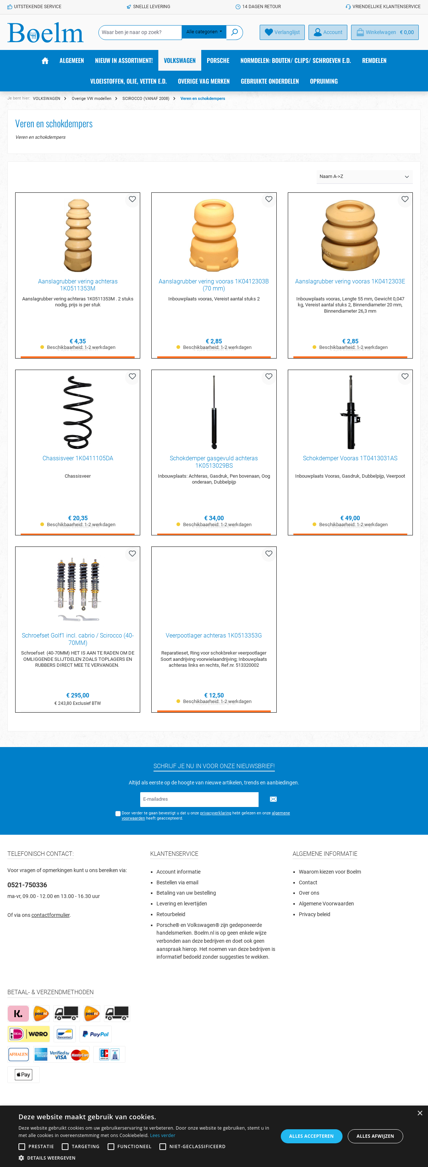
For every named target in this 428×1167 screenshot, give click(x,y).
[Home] (45, 60)
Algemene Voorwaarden (326, 904)
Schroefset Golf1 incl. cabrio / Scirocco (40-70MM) (78, 639)
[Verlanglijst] (282, 32)
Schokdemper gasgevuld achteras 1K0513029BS (214, 462)
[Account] (328, 32)
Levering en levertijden (181, 904)
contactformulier (50, 915)
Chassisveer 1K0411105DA (78, 458)
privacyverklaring (215, 813)
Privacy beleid (314, 914)
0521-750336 (27, 885)
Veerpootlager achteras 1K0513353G (214, 635)
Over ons (309, 893)
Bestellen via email (177, 883)
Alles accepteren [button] (311, 1136)
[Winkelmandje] (385, 32)
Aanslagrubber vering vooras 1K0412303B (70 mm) (214, 285)
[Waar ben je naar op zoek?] (140, 32)
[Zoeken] (234, 32)
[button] (144, 1157)
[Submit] (273, 799)
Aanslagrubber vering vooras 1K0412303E (350, 281)
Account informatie (178, 872)
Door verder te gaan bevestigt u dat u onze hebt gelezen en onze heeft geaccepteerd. (206, 815)
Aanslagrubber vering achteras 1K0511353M (78, 285)
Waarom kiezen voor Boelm (330, 872)
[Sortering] (365, 177)
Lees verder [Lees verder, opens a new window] (163, 1135)
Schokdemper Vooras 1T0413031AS (350, 458)
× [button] (419, 1113)
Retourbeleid (170, 914)
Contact (308, 883)
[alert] (214, 1136)
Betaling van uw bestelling (186, 893)
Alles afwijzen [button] (375, 1136)
